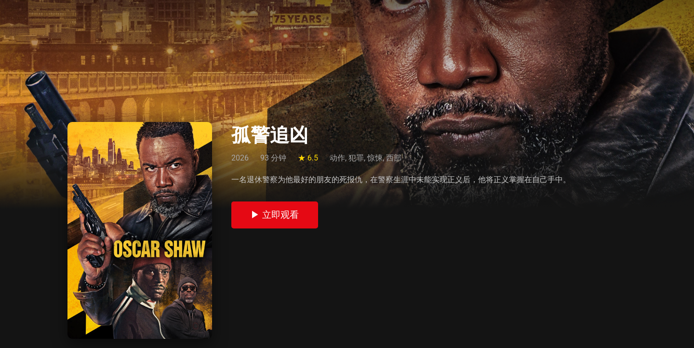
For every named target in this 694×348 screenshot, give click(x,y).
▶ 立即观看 (275, 214)
